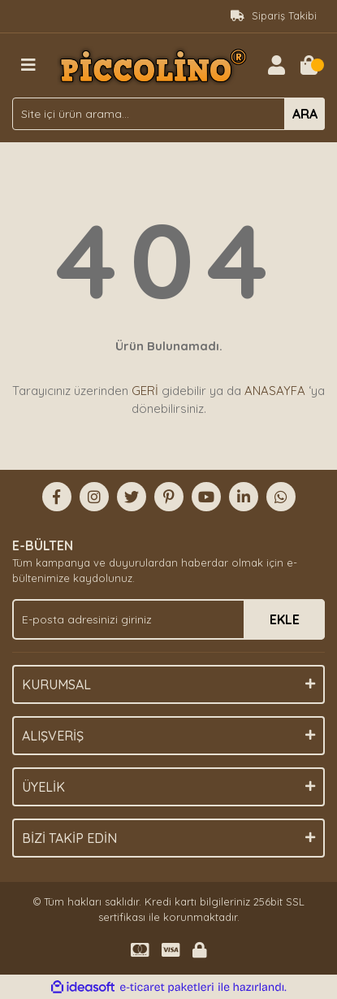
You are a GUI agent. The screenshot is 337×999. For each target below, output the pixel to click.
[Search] (168, 114)
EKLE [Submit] (285, 619)
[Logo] (152, 64)
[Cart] (308, 65)
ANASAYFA (274, 390)
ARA (305, 114)
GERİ (145, 390)
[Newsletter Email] (168, 619)
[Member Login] (276, 65)
